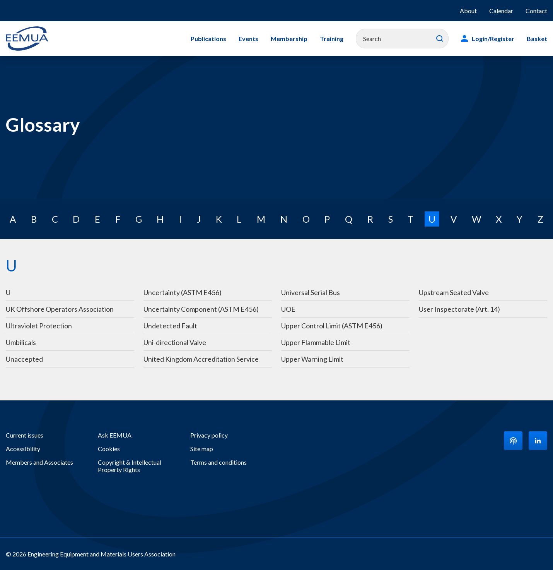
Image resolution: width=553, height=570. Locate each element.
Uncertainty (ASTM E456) (182, 292)
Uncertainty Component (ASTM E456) (201, 309)
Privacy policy (209, 435)
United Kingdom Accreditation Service (201, 359)
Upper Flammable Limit (315, 342)
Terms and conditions (218, 462)
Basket (537, 38)
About (468, 10)
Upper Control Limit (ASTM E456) (331, 325)
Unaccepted (24, 359)
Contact (536, 10)
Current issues (24, 435)
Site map (201, 448)
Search (440, 39)
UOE (288, 309)
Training (331, 38)
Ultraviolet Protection (39, 325)
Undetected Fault (170, 325)
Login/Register (493, 38)
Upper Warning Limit (312, 359)
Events (248, 38)
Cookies (109, 448)
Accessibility (23, 448)
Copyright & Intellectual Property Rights (129, 465)
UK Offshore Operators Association (60, 309)
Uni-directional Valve (174, 342)
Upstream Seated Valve (454, 292)
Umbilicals (21, 342)
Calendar (501, 10)
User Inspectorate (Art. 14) (459, 309)
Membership (289, 38)
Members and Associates (39, 462)
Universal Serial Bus (310, 292)
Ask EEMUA (114, 435)
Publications (208, 38)
